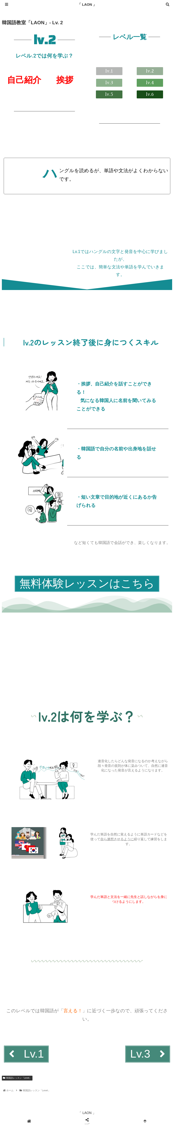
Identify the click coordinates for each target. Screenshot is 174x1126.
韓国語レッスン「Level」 (17, 1080)
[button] (150, 71)
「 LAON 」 (87, 4)
